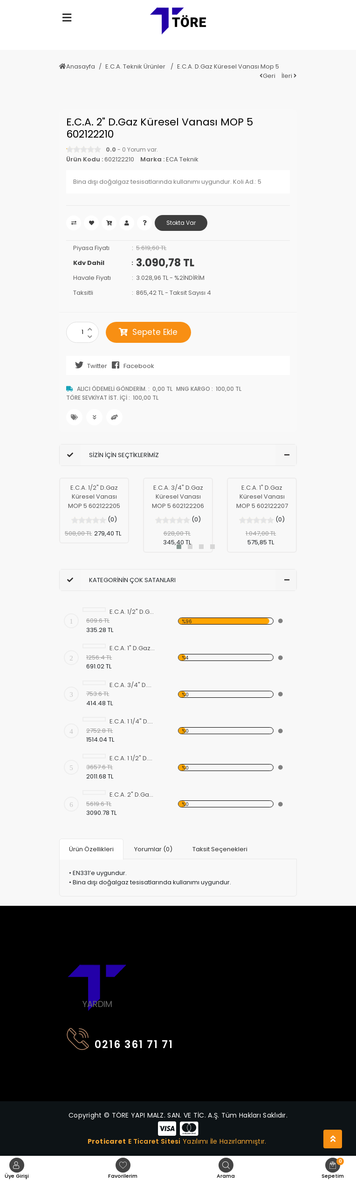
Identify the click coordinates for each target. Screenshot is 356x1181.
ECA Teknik (182, 159)
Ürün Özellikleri (91, 849)
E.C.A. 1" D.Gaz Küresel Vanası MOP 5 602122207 (262, 496)
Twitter (89, 365)
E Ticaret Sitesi (154, 1141)
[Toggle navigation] (72, 944)
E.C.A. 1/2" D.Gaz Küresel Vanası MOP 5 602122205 (94, 496)
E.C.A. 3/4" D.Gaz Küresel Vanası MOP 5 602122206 (178, 496)
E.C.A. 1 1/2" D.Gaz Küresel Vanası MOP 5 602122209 (133, 758)
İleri (289, 75)
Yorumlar (153, 849)
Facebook (130, 365)
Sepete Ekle (148, 332)
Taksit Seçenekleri (219, 849)
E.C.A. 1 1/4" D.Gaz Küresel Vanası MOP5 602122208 (133, 721)
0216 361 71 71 (120, 1042)
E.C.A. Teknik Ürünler (136, 66)
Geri (267, 75)
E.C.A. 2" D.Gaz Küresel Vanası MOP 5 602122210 (133, 794)
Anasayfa (77, 66)
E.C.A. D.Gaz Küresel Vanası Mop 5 (228, 66)
